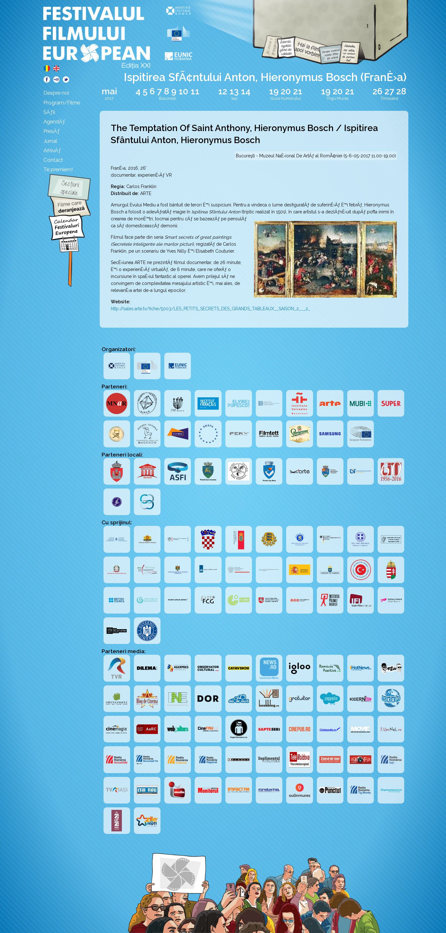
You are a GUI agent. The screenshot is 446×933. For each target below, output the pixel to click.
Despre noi (56, 93)
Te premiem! (58, 169)
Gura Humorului (286, 98)
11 (195, 91)
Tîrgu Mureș (337, 98)
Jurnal (50, 141)
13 (234, 91)
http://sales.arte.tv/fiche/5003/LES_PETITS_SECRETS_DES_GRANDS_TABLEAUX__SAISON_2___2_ (210, 308)
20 (286, 91)
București (167, 98)
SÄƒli (49, 112)
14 (245, 91)
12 (222, 91)
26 (377, 91)
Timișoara (389, 98)
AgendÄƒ (54, 121)
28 (401, 91)
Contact (53, 160)
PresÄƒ (51, 131)
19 (274, 91)
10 (183, 91)
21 (297, 91)
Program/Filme (61, 102)
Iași (234, 98)
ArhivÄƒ (52, 150)
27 (389, 91)
